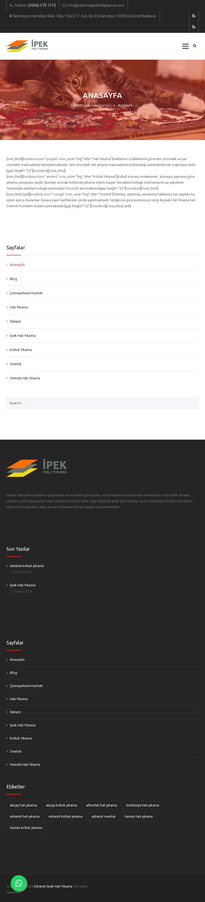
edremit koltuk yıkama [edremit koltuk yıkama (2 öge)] (65, 816)
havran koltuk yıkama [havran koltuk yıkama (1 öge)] (26, 828)
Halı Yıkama (19, 307)
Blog (13, 279)
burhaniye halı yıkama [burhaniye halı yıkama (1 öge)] (142, 805)
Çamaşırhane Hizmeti (26, 293)
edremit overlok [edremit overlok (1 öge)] (104, 816)
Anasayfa (17, 265)
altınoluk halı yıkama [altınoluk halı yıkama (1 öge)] (101, 805)
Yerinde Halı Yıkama (25, 378)
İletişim (15, 321)
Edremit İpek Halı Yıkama (53, 886)
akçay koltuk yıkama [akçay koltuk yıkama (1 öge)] (61, 805)
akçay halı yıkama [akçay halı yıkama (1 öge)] (23, 805)
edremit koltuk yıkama (27, 566)
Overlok (16, 364)
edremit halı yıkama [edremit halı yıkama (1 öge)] (25, 816)
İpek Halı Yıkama (23, 336)
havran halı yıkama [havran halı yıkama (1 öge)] (139, 816)
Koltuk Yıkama (21, 350)
